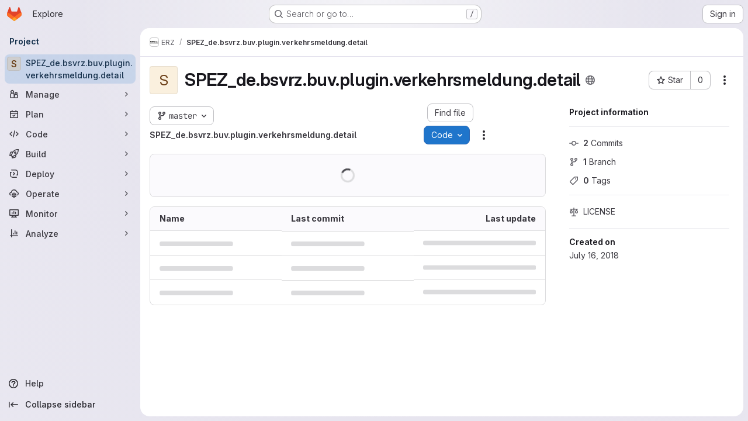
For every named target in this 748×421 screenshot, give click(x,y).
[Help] (70, 383)
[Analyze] (70, 233)
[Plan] (70, 114)
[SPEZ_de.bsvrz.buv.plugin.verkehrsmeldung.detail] (70, 69)
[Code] (70, 134)
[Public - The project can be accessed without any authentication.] (590, 80)
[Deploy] (70, 173)
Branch (592, 162)
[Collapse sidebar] (70, 404)
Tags (590, 180)
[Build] (70, 153)
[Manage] (70, 94)
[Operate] (70, 193)
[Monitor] (70, 213)
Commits (596, 143)
